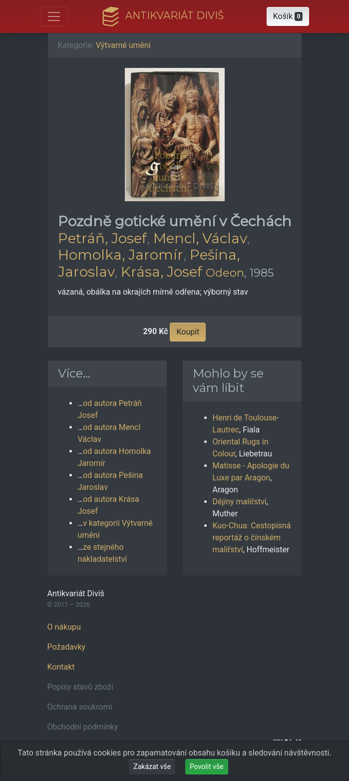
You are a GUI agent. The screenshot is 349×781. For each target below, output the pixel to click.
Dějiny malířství (240, 501)
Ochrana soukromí (79, 707)
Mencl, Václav (200, 238)
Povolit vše (207, 767)
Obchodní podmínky (82, 727)
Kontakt (61, 667)
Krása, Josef (161, 271)
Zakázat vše (152, 767)
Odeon (225, 273)
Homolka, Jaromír (120, 254)
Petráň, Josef (102, 238)
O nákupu (64, 627)
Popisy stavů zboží (80, 687)
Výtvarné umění (123, 45)
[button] (288, 16)
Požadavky (66, 647)
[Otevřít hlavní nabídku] (54, 16)
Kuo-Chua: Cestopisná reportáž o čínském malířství (252, 537)
